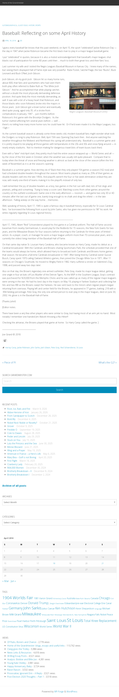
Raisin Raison (13, 669)
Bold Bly (11, 419)
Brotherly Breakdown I (18, 474)
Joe (21, 41)
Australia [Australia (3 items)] (71, 598)
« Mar (5, 581)
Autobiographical (9, 25)
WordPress (71, 691)
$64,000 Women (15, 467)
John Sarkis (35, 347)
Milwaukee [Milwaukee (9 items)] (31, 614)
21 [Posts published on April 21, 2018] (103, 563)
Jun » (13, 581)
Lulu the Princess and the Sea (22, 443)
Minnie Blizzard (14, 446)
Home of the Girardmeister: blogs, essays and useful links (36, 645)
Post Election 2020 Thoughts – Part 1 (25, 676)
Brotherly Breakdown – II (19, 471)
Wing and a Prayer (16, 450)
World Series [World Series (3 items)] (46, 626)
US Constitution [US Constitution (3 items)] (10, 626)
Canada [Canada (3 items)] (94, 598)
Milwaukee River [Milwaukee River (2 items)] (48, 615)
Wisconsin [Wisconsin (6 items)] (31, 626)
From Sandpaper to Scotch (21, 415)
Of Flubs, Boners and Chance (21, 642)
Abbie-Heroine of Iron (18, 412)
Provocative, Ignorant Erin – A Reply (24, 673)
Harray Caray (10, 347)
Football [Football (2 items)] (5, 609)
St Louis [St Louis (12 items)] (75, 620)
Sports (38, 25)
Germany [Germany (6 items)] (16, 608)
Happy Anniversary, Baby (19, 666)
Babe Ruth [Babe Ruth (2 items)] (80, 598)
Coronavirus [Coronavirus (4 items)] (13, 603)
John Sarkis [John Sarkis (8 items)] (32, 607)
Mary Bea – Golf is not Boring (21, 457)
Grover (10, 426)
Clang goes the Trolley (18, 649)
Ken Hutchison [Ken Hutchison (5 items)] (65, 608)
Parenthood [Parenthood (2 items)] (12, 621)
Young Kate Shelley (16, 662)
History (32, 25)
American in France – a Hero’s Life (24, 453)
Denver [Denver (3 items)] (24, 603)
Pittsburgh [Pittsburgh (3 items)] (41, 621)
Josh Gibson (45, 347)
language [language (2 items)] (98, 609)
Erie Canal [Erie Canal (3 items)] (106, 603)
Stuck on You (13, 440)
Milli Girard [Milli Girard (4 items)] (15, 614)
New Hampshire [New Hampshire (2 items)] (80, 615)
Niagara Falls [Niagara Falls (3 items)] (93, 614)
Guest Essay (23, 25)
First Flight (12, 460)
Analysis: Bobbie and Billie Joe (22, 659)
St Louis (79, 347)
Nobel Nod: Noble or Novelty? (22, 422)
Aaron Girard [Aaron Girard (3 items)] (45, 598)
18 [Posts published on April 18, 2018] (54, 563)
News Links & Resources (19, 652)
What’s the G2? (108, 362)
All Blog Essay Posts (17, 655)
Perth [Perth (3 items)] (32, 621)
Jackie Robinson (23, 347)
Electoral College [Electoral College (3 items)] (92, 603)
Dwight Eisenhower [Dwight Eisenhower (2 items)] (57, 603)
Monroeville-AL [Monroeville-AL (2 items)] (68, 615)
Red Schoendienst (67, 347)
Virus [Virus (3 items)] (21, 626)
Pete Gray (55, 347)
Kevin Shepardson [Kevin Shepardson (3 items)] (85, 608)
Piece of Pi (9, 362)
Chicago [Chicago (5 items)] (104, 598)
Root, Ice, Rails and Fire (18, 408)
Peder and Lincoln (16, 436)
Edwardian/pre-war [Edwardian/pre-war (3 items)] (74, 603)
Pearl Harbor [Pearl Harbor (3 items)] (23, 621)
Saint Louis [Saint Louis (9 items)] (56, 620)
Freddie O (12, 429)
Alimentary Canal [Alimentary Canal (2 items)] (59, 598)
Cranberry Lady (14, 464)
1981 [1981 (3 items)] (36, 598)
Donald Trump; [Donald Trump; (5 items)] (38, 603)
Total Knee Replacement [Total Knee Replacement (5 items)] (100, 621)
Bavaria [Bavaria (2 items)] (87, 598)
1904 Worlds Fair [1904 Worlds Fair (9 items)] (17, 597)
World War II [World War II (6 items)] (62, 626)
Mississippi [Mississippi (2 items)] (58, 615)
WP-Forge (59, 691)
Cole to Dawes (14, 433)
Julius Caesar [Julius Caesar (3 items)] (48, 608)
